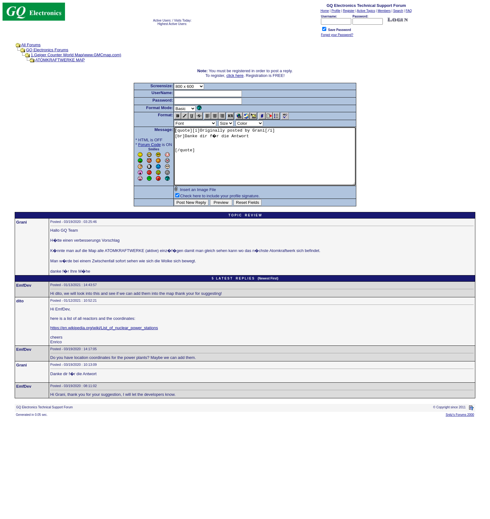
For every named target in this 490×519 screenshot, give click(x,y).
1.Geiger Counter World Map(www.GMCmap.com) (76, 55)
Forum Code (138, 144)
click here (234, 75)
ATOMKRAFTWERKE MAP (60, 60)
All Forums (31, 45)
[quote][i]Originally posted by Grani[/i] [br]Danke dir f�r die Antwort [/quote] (265, 162)
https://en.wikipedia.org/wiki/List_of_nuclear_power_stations (104, 339)
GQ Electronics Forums (47, 50)
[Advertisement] (190, 472)
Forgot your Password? (337, 35)
